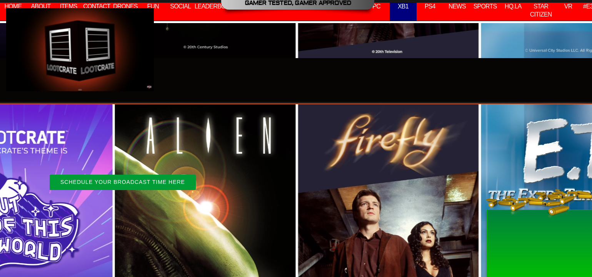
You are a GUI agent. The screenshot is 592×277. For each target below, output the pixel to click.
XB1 (403, 6)
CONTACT (96, 6)
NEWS (457, 6)
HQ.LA (513, 6)
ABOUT (40, 6)
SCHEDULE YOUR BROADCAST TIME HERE (122, 182)
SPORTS (485, 6)
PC (376, 6)
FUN (153, 6)
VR (568, 6)
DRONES (125, 6)
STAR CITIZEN (541, 10)
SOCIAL (180, 6)
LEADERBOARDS (218, 6)
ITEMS (68, 6)
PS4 (430, 6)
